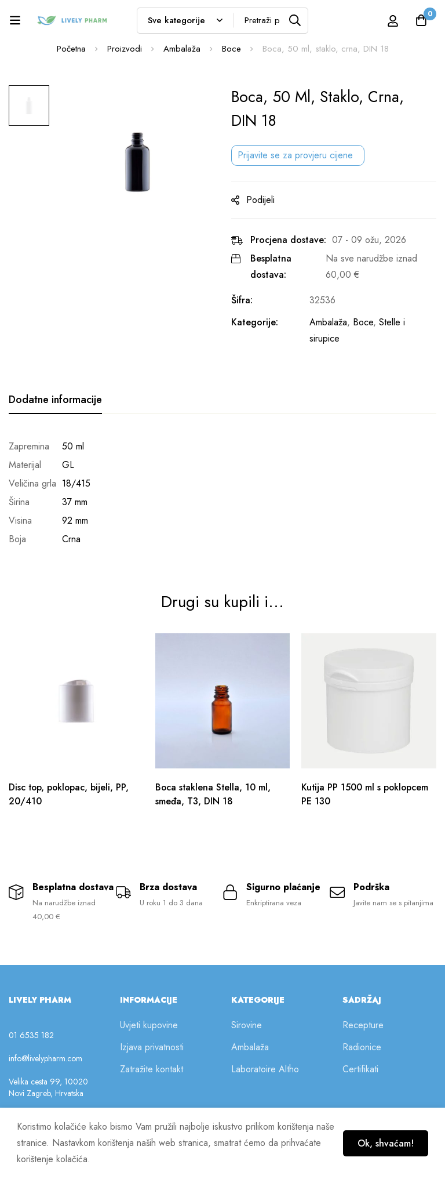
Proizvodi (124, 48)
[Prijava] (392, 20)
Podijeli (260, 199)
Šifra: (242, 300)
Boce (231, 48)
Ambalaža (181, 48)
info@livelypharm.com (45, 1058)
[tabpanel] (222, 493)
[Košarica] (421, 20)
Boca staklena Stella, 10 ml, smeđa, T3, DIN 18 (213, 792)
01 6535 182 (31, 1034)
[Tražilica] (295, 21)
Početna (71, 48)
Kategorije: (254, 322)
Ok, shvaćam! (385, 1143)
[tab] (55, 400)
